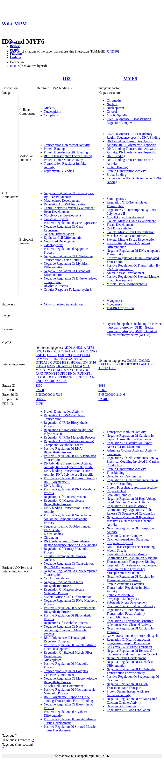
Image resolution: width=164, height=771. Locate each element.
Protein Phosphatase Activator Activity (132, 487)
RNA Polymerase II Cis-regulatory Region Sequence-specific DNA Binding (133, 135)
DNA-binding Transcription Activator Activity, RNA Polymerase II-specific (131, 150)
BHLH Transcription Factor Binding (68, 156)
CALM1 (132, 360)
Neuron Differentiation (59, 234)
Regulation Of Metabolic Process (66, 623)
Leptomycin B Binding (59, 171)
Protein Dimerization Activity (63, 159)
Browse (15, 46)
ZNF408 (49, 381)
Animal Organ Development (125, 273)
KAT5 (51, 366)
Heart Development (57, 211)
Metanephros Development (62, 200)
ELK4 (86, 355)
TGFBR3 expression (120, 308)
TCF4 (91, 377)
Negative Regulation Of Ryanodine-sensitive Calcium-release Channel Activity (130, 520)
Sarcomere (114, 454)
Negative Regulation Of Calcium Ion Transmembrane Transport (131, 578)
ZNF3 (39, 381)
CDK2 (92, 351)
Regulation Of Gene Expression (65, 496)
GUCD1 (55, 362)
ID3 (67, 78)
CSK (61, 355)
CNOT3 (41, 355)
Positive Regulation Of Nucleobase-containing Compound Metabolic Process (67, 519)
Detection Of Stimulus (121, 706)
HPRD (14, 66)
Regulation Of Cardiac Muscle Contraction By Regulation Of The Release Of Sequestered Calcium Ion (131, 509)
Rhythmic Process (56, 286)
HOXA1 (76, 362)
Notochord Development (60, 241)
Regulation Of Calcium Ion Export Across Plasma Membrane (129, 444)
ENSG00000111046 (111, 394)
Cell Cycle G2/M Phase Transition (129, 647)
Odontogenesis (53, 245)
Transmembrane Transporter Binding (131, 561)
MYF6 (130, 78)
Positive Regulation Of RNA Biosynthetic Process (63, 450)
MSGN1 (41, 370)
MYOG (84, 370)
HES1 (66, 362)
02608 (40, 390)
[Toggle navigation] (3, 36)
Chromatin (114, 100)
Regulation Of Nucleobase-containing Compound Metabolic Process (69, 443)
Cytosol (112, 111)
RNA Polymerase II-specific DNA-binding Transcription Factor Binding (68, 698)
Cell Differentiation (119, 228)
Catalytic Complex (119, 495)
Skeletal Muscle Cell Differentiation (130, 232)
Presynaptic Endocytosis (123, 598)
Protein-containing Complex (125, 584)
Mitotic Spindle (117, 115)
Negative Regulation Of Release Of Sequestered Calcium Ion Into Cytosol (132, 652)
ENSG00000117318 (49, 394)
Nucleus (49, 108)
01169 (102, 390)
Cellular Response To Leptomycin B (68, 289)
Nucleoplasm (52, 111)
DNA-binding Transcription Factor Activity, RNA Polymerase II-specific (131, 143)
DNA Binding (116, 156)
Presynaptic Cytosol (120, 543)
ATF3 (90, 347)
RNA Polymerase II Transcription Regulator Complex (129, 120)
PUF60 (62, 373)
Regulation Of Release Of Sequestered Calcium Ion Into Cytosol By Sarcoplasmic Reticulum (132, 569)
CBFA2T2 (81, 351)
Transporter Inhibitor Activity (126, 432)
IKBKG (41, 366)
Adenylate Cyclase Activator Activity (131, 450)
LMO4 (77, 366)
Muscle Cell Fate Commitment (127, 236)
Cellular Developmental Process (65, 556)
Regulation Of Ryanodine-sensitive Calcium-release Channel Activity (130, 622)
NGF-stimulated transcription (63, 304)
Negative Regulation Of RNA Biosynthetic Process (63, 583)
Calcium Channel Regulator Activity (131, 606)
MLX (86, 366)
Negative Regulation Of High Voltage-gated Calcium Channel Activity (132, 500)
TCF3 (83, 377)
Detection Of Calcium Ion (124, 476)
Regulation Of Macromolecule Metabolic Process (64, 591)
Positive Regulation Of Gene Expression (70, 223)
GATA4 (73, 358)
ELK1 (77, 355)
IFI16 (92, 362)
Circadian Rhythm (56, 219)
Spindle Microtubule (120, 595)
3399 (39, 385)
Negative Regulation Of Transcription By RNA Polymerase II (69, 195)
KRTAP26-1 (64, 366)
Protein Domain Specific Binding (66, 152)
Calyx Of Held (116, 491)
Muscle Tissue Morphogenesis (127, 284)
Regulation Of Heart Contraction (128, 639)
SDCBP (51, 377)
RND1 (72, 373)
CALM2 (144, 360)
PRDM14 (50, 373)
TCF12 (74, 377)
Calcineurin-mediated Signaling (128, 539)
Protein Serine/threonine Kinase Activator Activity (128, 693)
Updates (15, 57)
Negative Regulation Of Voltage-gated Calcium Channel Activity (132, 700)
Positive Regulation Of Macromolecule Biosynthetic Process (69, 609)
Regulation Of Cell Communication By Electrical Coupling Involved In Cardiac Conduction (133, 461)
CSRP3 (115, 364)
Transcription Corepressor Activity (67, 145)
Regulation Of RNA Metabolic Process (69, 437)
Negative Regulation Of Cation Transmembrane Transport (127, 685)
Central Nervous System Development (69, 208)
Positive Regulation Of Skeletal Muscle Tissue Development (70, 721)
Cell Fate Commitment (59, 674)
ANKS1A (79, 347)
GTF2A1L (42, 362)
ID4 (85, 362)
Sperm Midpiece (117, 617)
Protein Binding (54, 148)
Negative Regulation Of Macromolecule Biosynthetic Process (70, 680)
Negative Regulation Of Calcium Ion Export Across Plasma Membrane (131, 437)
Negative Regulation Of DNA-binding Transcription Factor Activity (69, 258)
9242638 (112, 51)
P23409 (103, 399)
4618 (101, 385)
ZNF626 (61, 381)
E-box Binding (116, 174)
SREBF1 (63, 377)
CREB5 (52, 355)
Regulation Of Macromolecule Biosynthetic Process (64, 502)
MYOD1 (73, 370)
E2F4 (68, 355)
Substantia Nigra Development (127, 602)
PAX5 (40, 373)
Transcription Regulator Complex (66, 671)
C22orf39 (67, 351)
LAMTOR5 (146, 364)
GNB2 (83, 358)
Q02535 (41, 399)
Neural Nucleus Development (126, 658)
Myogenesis (114, 300)
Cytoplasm (51, 115)
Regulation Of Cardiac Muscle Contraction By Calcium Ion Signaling (132, 556)
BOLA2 (41, 351)
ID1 (123, 364)
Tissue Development (120, 224)
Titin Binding (115, 472)
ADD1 (68, 347)
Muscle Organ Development (62, 215)
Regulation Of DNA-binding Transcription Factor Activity (126, 611)
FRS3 (63, 358)
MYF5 (52, 370)
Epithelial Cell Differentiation (63, 237)
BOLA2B (53, 351)
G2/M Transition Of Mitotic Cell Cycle (132, 636)
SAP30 (40, 377)
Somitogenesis (116, 198)
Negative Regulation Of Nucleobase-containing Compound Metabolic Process (68, 630)
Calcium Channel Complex (124, 535)
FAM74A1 (43, 358)
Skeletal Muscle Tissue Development (131, 221)
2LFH (39, 403)
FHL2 (54, 358)
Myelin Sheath (116, 550)
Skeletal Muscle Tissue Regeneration (131, 239)
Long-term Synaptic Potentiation (128, 643)
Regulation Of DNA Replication (65, 204)
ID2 (129, 364)
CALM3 (103, 364)
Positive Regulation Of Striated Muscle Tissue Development (70, 728)
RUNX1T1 (84, 373)
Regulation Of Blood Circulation (128, 710)
